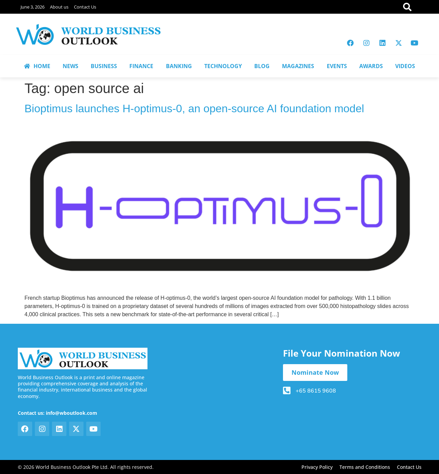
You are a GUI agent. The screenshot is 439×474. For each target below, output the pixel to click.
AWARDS (371, 66)
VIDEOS (405, 66)
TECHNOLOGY (223, 66)
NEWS (70, 66)
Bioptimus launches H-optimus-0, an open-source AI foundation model (194, 108)
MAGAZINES (298, 66)
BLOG (262, 66)
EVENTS (337, 66)
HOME (37, 66)
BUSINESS (104, 66)
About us (59, 7)
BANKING (179, 66)
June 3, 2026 (32, 7)
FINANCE (141, 66)
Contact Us (85, 7)
